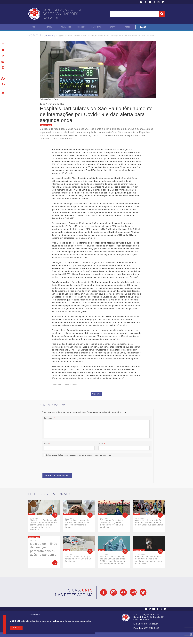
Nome (47, 444)
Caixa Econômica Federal (143, 27)
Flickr (141, 2)
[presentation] (60, 464)
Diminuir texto (3, 84)
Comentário (49, 418)
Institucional (35, 615)
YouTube (150, 2)
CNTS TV (112, 27)
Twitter (145, 2)
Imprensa (80, 27)
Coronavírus (49, 35)
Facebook (154, 2)
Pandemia (96, 394)
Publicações (65, 27)
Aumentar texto (3, 78)
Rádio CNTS (96, 27)
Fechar (16, 628)
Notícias (50, 27)
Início (34, 27)
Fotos (127, 27)
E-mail (101, 444)
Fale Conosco (163, 2)
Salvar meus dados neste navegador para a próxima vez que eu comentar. (79, 455)
